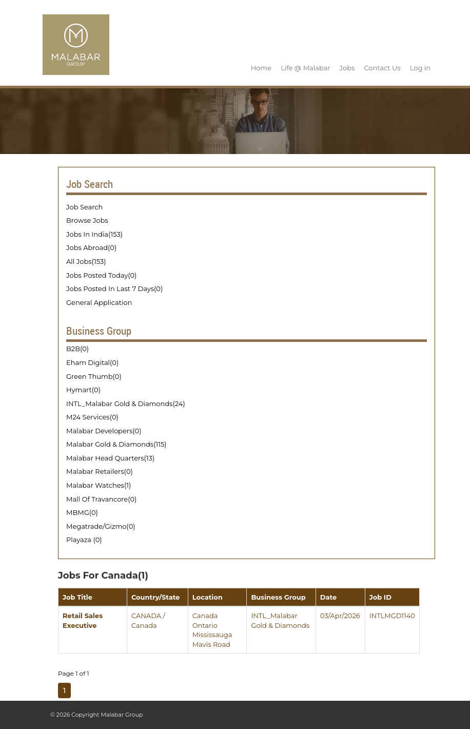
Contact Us (382, 68)
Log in (420, 68)
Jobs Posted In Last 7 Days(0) (114, 288)
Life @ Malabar (305, 68)
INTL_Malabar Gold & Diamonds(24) (125, 403)
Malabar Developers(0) (103, 431)
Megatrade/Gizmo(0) (100, 526)
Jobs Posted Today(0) (101, 275)
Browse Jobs (87, 220)
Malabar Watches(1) (98, 485)
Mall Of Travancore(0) (101, 499)
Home (261, 68)
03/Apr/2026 (340, 615)
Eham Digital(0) (92, 362)
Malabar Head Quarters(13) (110, 458)
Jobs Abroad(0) (91, 247)
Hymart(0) (83, 390)
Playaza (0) (84, 539)
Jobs (347, 68)
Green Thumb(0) (94, 376)
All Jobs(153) (86, 261)
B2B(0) (77, 348)
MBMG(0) (82, 512)
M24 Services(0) (92, 417)
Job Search (84, 207)
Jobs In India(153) (94, 234)
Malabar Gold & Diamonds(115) (116, 444)
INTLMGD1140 (392, 615)
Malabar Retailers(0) (99, 471)
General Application (99, 302)
